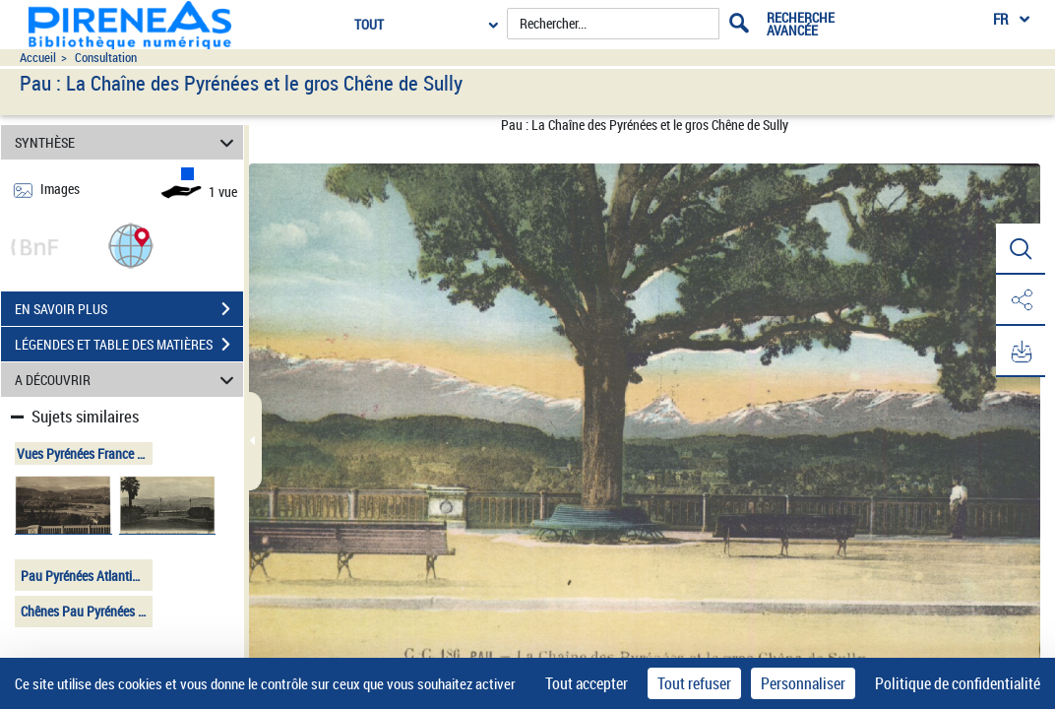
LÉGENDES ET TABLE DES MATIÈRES (129, 344)
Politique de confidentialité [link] (957, 683)
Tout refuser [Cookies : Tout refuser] (694, 683)
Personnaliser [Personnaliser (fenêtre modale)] (803, 683)
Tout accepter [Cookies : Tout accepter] (586, 683)
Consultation (106, 57)
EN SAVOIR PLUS (129, 309)
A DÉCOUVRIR (127, 379)
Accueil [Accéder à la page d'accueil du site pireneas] (38, 57)
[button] (130, 244)
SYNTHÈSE (127, 142)
